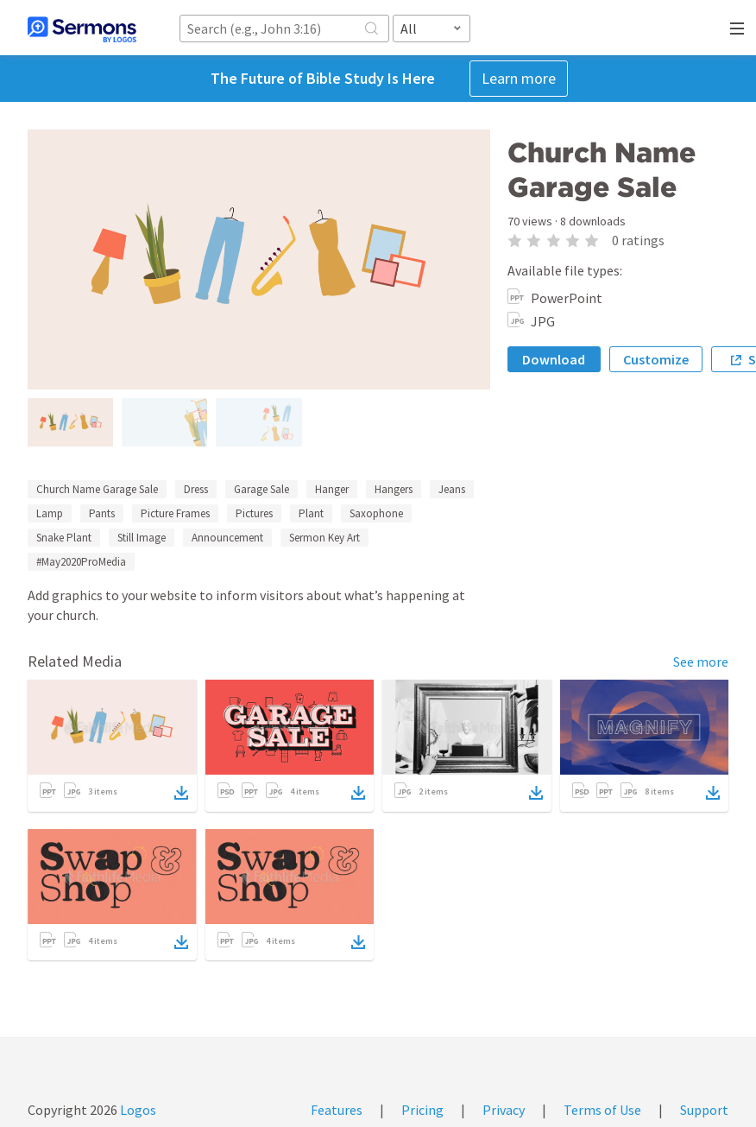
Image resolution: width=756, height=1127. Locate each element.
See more (700, 661)
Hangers (394, 489)
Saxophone (376, 513)
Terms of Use (602, 1109)
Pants (102, 513)
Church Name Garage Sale (97, 489)
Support (704, 1109)
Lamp (49, 513)
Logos (136, 1109)
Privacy (503, 1109)
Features (336, 1109)
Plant (311, 513)
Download (553, 359)
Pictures (254, 513)
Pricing (422, 1109)
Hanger (332, 489)
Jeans (451, 489)
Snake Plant (63, 537)
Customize (656, 359)
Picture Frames (175, 513)
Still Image (141, 537)
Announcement (227, 537)
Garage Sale (261, 489)
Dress (196, 489)
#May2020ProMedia (81, 561)
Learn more (519, 78)
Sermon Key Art (324, 537)
